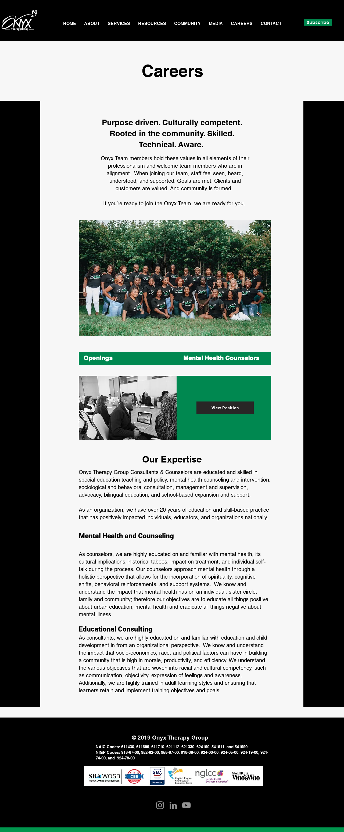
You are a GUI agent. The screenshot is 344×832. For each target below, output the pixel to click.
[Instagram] (160, 805)
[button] (92, 23)
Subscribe (318, 22)
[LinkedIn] (173, 805)
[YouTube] (186, 805)
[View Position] (225, 407)
